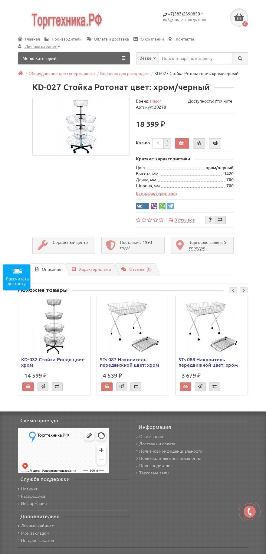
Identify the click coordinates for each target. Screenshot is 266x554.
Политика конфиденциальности (169, 451)
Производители (63, 39)
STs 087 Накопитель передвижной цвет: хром (129, 362)
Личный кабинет (36, 525)
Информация (32, 503)
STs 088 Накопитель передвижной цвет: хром (208, 362)
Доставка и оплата (155, 443)
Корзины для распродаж (124, 73)
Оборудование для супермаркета (61, 73)
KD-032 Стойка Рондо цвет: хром (53, 362)
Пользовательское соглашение (168, 458)
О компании (148, 39)
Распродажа (31, 496)
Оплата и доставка (107, 39)
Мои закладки (33, 533)
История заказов (36, 540)
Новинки (28, 489)
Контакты (181, 39)
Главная (29, 39)
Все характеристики (156, 193)
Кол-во (143, 142)
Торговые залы (152, 472)
